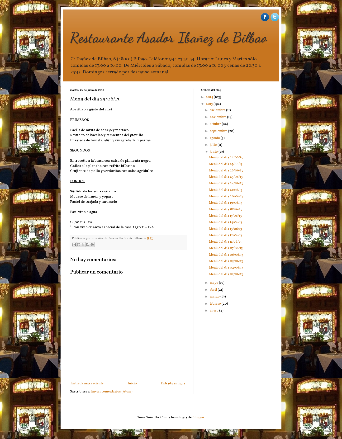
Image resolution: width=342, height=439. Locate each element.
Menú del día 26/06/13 (226, 170)
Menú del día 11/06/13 (225, 242)
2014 (210, 97)
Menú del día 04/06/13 (226, 267)
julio (214, 145)
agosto (215, 138)
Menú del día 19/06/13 (225, 203)
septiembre (219, 131)
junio (214, 152)
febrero (216, 304)
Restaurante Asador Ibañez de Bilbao (168, 37)
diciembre (218, 110)
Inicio (132, 383)
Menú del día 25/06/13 (226, 177)
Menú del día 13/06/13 (225, 229)
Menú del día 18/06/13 (225, 209)
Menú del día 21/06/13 (225, 190)
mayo (214, 283)
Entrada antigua (173, 383)
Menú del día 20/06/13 (226, 196)
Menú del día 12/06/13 (225, 235)
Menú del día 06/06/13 (226, 255)
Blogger (198, 417)
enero (214, 310)
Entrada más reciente (87, 383)
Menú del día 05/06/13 (226, 261)
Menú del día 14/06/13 (225, 222)
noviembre (218, 117)
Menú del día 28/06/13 (226, 157)
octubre (216, 124)
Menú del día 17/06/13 (225, 216)
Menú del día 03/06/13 (226, 274)
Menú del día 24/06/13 (226, 183)
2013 (210, 104)
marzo (215, 296)
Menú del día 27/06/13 (225, 164)
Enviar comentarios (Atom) (112, 391)
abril (214, 290)
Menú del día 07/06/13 (226, 248)
